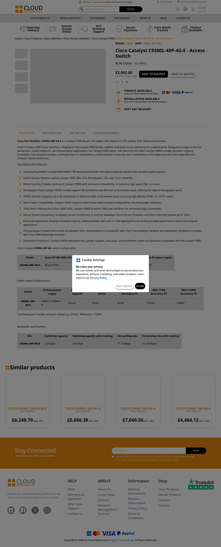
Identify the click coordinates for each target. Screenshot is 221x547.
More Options (125, 286)
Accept (140, 286)
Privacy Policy (98, 278)
